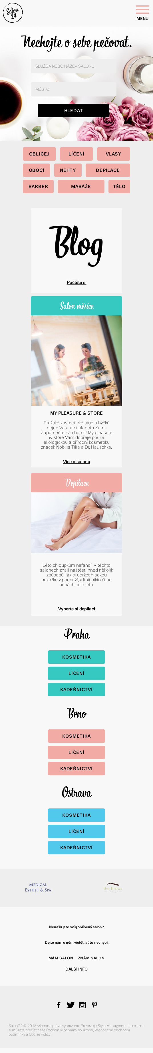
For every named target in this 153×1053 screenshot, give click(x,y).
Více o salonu (76, 461)
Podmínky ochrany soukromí (69, 1030)
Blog (76, 241)
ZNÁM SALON (91, 958)
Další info (76, 969)
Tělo (119, 186)
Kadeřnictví (76, 689)
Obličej (39, 154)
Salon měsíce (76, 305)
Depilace (108, 170)
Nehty (68, 170)
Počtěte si (76, 282)
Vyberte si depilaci (76, 608)
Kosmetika (76, 657)
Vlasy (113, 154)
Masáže (81, 186)
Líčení (76, 154)
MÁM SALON (61, 958)
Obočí (37, 170)
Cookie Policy (40, 1034)
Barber (38, 186)
